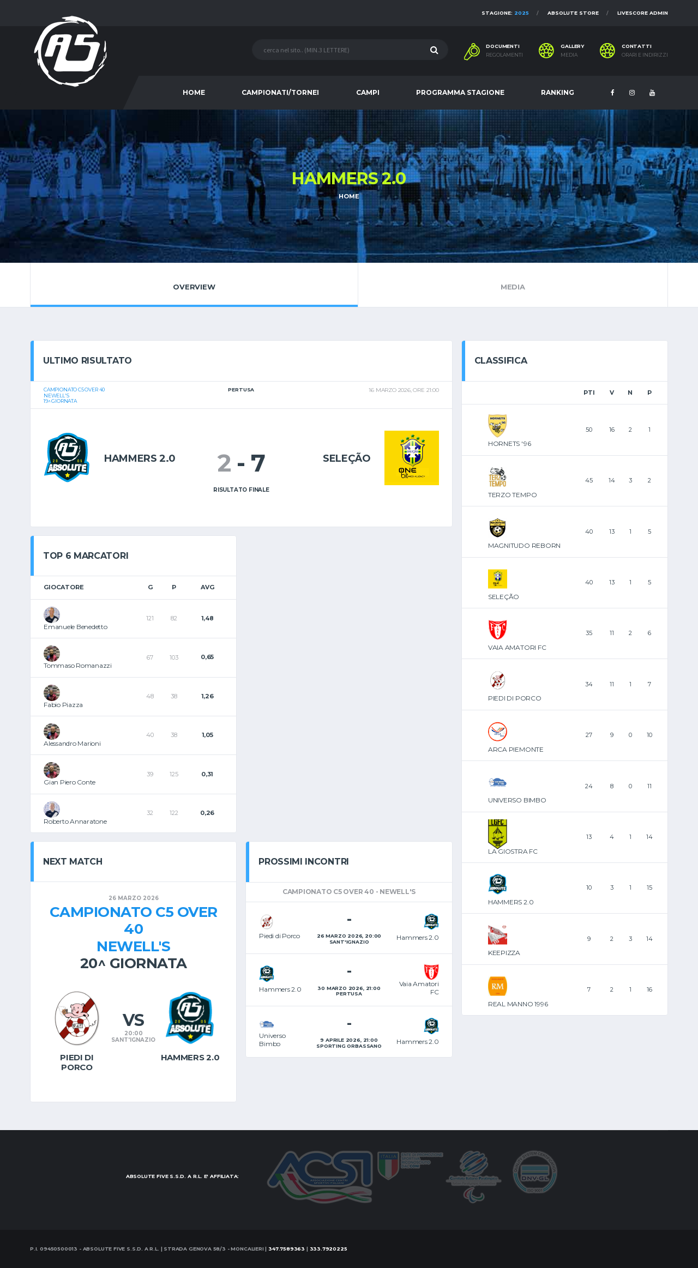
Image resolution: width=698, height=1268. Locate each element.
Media (513, 284)
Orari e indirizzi (645, 55)
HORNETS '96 (509, 443)
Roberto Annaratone (75, 821)
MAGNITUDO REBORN (524, 545)
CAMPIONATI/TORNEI (280, 92)
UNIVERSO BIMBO (517, 800)
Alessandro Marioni (72, 743)
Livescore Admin (642, 13)
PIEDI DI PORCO (514, 698)
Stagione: (505, 13)
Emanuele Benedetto (75, 627)
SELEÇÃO (503, 597)
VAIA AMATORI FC (517, 647)
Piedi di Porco (77, 1062)
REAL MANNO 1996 (517, 1004)
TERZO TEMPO (512, 495)
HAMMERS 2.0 (510, 902)
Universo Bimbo (272, 1039)
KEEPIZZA (504, 953)
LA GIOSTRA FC (513, 851)
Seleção (346, 458)
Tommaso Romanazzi (78, 665)
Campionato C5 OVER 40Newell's (134, 929)
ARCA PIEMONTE (516, 749)
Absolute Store (573, 13)
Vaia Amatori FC (419, 987)
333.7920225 (328, 1249)
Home (349, 196)
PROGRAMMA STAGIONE (460, 92)
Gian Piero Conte (69, 782)
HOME (194, 92)
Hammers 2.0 (140, 458)
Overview (194, 284)
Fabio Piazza (63, 705)
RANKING (557, 92)
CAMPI (368, 92)
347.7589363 (286, 1249)
